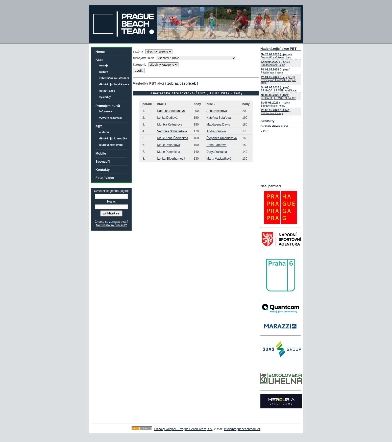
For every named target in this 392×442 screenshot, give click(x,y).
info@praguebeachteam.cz (242, 429)
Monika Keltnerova (169, 124)
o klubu (104, 132)
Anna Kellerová (216, 111)
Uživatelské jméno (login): (111, 191)
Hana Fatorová (216, 145)
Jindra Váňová (216, 131)
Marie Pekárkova (168, 145)
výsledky (105, 97)
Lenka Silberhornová (171, 158)
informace (105, 111)
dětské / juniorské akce (114, 84)
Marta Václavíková (218, 158)
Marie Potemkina (168, 152)
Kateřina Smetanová (171, 111)
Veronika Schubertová (172, 131)
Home (100, 52)
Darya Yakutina (216, 152)
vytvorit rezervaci (110, 117)
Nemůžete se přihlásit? (111, 225)
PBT (98, 126)
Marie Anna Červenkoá (172, 138)
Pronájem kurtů (107, 106)
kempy (103, 71)
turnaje (103, 65)
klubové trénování (110, 144)
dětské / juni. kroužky (113, 138)
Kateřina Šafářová (218, 117)
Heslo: (111, 201)
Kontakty (102, 169)
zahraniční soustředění (114, 78)
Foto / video (104, 178)
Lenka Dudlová (167, 117)
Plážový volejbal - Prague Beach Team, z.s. (183, 429)
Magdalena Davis (218, 124)
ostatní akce (107, 90)
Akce (99, 60)
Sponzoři (102, 161)
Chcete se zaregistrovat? (111, 222)
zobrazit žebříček (181, 83)
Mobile (100, 153)
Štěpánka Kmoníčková (221, 138)
